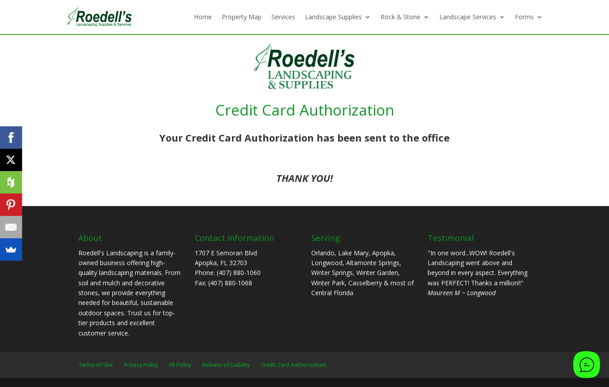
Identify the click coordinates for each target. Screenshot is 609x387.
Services (283, 17)
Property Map (242, 17)
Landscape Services (467, 17)
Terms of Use (95, 365)
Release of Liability (226, 365)
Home (203, 17)
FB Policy (180, 365)
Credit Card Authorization (293, 365)
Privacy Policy (141, 365)
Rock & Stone (400, 17)
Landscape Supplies (333, 17)
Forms (524, 17)
